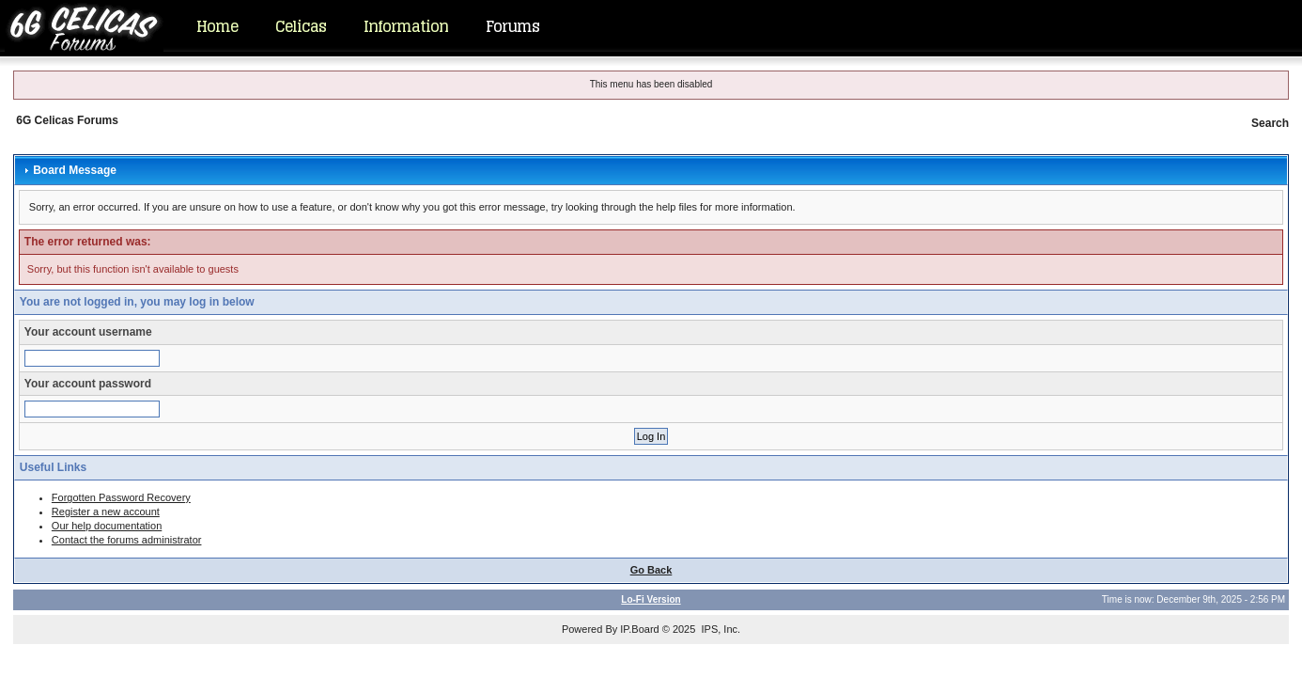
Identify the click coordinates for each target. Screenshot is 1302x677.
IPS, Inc (719, 629)
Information (406, 26)
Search (1270, 123)
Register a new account (106, 511)
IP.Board (639, 629)
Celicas (300, 26)
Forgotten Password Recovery (121, 497)
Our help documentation (107, 525)
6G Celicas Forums (67, 120)
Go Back (651, 569)
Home (217, 26)
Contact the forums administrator (127, 539)
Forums (512, 26)
